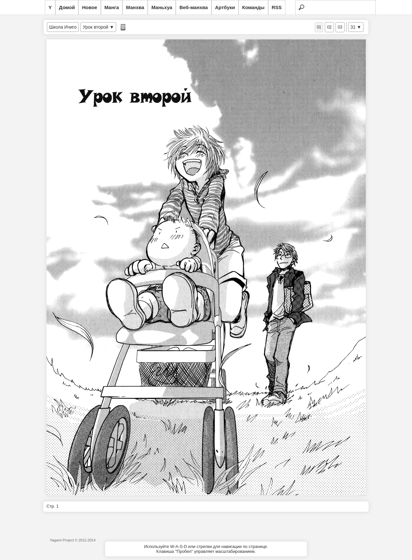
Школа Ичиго (62, 27)
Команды (253, 7)
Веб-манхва (193, 7)
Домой (67, 7)
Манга (111, 7)
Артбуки (225, 7)
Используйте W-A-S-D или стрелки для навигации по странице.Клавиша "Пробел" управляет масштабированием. (206, 549)
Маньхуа (161, 7)
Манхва (135, 7)
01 (319, 27)
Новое (89, 7)
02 (329, 27)
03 (340, 27)
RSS (277, 7)
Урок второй (95, 27)
